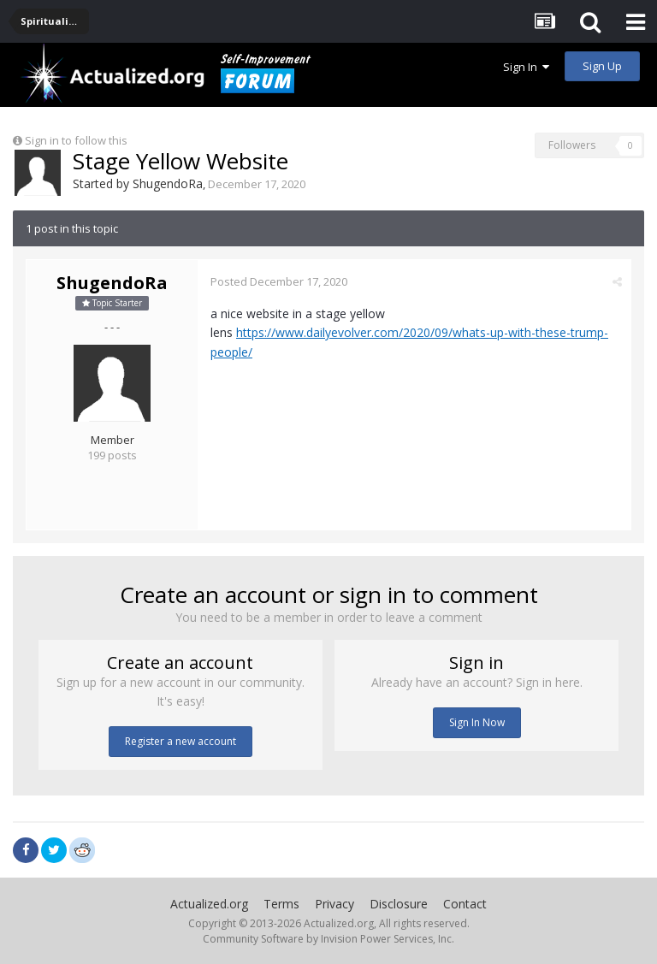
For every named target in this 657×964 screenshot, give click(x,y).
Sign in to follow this (76, 140)
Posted (278, 281)
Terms (281, 904)
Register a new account (180, 741)
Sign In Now (477, 722)
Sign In (526, 66)
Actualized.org (209, 904)
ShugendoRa (168, 183)
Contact (465, 904)
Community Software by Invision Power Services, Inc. (328, 938)
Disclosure (399, 904)
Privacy (334, 904)
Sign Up (602, 66)
